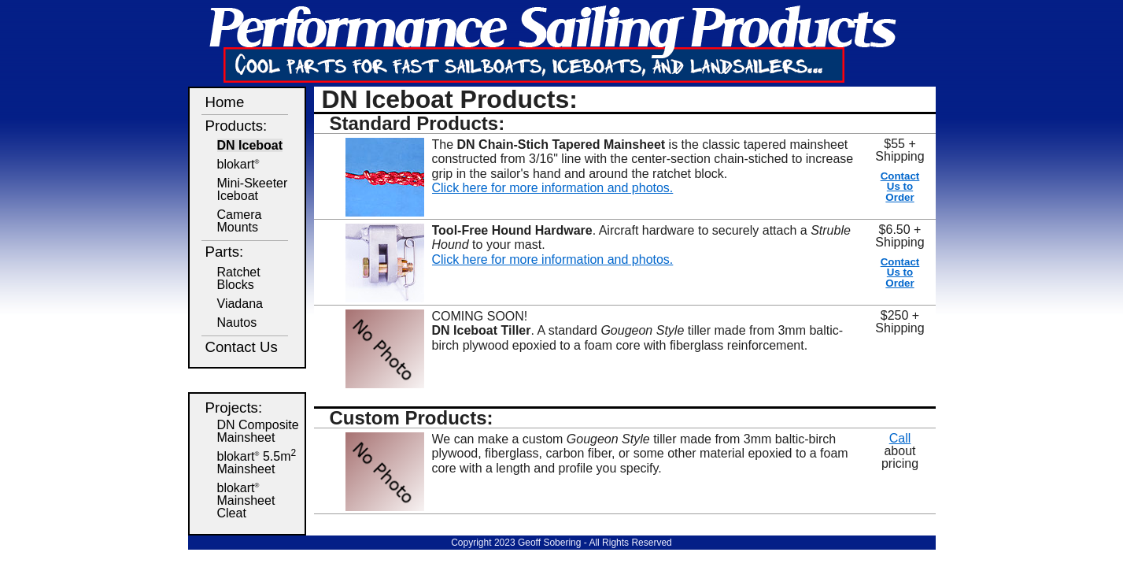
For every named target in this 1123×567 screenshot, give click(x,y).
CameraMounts (239, 221)
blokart (238, 164)
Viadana (240, 303)
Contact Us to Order (900, 186)
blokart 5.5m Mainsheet (257, 463)
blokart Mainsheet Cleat (246, 500)
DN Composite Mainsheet (258, 431)
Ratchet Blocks (238, 278)
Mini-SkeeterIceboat (252, 189)
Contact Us (241, 347)
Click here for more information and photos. (553, 188)
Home (225, 102)
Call (900, 438)
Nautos (237, 322)
